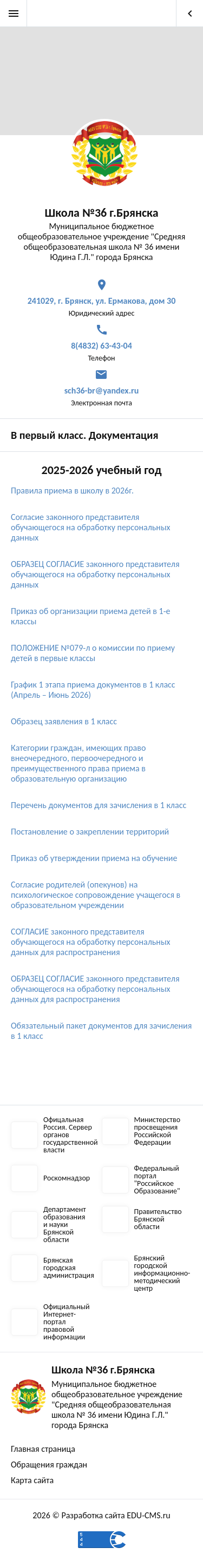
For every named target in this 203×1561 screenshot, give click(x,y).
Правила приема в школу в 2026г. (72, 490)
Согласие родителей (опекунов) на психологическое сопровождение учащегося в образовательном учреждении (95, 894)
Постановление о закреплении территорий (90, 831)
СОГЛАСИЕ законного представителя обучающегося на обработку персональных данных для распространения (90, 941)
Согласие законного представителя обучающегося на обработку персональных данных (90, 527)
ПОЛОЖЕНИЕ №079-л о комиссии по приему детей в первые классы (93, 653)
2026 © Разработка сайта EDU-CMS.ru (101, 1515)
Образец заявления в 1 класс (64, 721)
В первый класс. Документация (84, 435)
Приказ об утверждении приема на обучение (94, 858)
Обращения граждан (49, 1464)
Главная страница (43, 1449)
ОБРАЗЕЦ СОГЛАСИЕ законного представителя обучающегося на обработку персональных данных (95, 574)
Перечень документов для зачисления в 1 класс (99, 805)
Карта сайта (32, 1480)
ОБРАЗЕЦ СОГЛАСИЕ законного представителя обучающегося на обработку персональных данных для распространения (95, 988)
